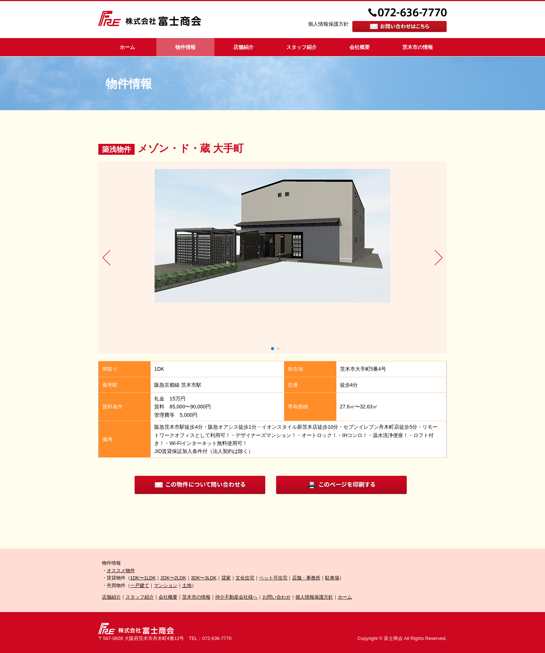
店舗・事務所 (306, 578)
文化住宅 (244, 578)
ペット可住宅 (273, 578)
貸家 (226, 578)
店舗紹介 (243, 47)
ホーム (127, 47)
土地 (187, 585)
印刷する (341, 485)
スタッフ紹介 (301, 47)
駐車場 (332, 578)
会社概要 (359, 47)
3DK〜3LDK (204, 578)
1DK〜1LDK (143, 578)
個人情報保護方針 (328, 24)
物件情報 (185, 47)
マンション (165, 585)
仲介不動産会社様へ (236, 597)
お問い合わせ (276, 597)
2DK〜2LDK (173, 578)
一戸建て (139, 585)
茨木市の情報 (417, 47)
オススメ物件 (121, 570)
